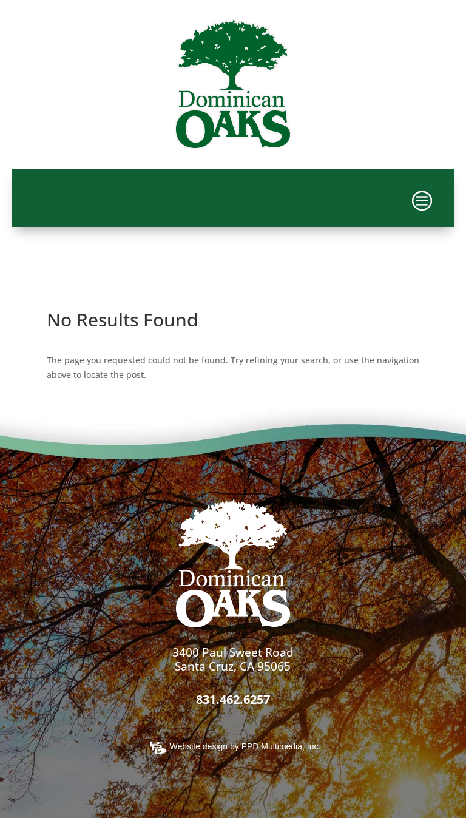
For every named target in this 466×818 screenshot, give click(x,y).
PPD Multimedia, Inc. (281, 746)
